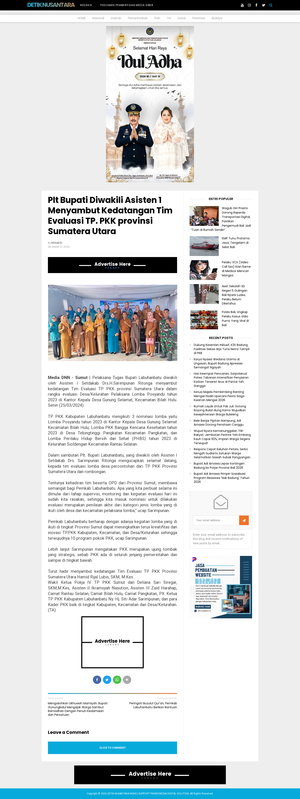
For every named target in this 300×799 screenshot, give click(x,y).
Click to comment (112, 747)
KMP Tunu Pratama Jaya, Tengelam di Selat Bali (236, 242)
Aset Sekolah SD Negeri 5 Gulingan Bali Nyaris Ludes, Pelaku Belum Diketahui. (234, 295)
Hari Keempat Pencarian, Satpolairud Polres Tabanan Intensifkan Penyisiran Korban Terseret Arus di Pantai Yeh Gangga (221, 380)
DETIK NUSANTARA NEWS (58, 5)
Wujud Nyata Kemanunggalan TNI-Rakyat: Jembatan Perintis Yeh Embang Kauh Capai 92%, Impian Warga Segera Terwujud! (222, 437)
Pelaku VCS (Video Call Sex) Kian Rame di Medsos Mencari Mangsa (236, 268)
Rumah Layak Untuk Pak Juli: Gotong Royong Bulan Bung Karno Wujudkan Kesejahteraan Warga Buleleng (220, 410)
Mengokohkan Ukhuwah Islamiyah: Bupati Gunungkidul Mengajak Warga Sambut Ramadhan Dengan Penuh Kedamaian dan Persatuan (78, 709)
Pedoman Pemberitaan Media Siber (126, 5)
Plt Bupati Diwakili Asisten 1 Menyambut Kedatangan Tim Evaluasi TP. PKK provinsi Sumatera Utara (110, 215)
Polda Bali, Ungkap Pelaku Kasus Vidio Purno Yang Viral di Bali (235, 318)
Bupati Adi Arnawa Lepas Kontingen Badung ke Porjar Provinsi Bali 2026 (219, 466)
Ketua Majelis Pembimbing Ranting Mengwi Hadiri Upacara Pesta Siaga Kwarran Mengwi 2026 (219, 396)
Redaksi (86, 5)
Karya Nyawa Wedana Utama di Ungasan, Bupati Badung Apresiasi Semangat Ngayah (218, 363)
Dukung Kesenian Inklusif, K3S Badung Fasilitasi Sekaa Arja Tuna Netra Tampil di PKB (221, 349)
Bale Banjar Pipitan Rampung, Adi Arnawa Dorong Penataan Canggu (219, 423)
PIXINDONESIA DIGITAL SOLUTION (169, 793)
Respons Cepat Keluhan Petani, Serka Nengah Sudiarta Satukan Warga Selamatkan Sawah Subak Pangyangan (222, 453)
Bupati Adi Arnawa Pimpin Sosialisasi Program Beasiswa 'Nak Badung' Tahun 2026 (222, 478)
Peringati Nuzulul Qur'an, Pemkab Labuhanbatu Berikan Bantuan (153, 705)
